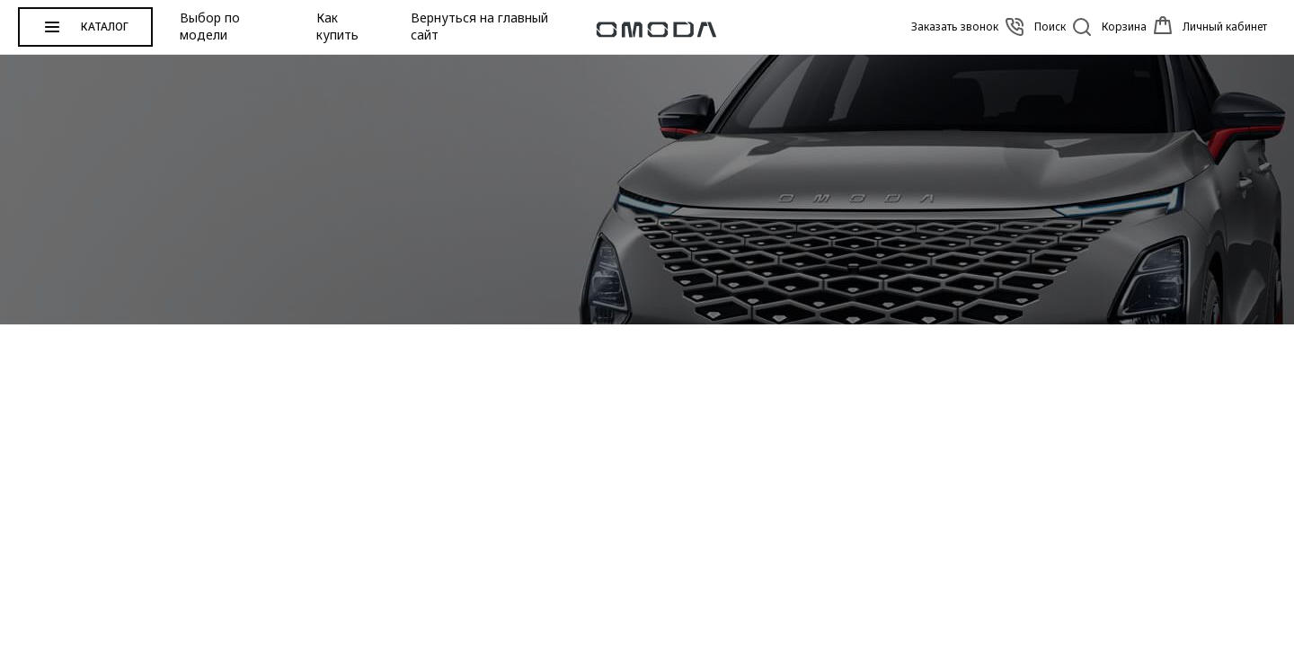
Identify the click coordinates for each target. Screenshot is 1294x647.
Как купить (337, 26)
